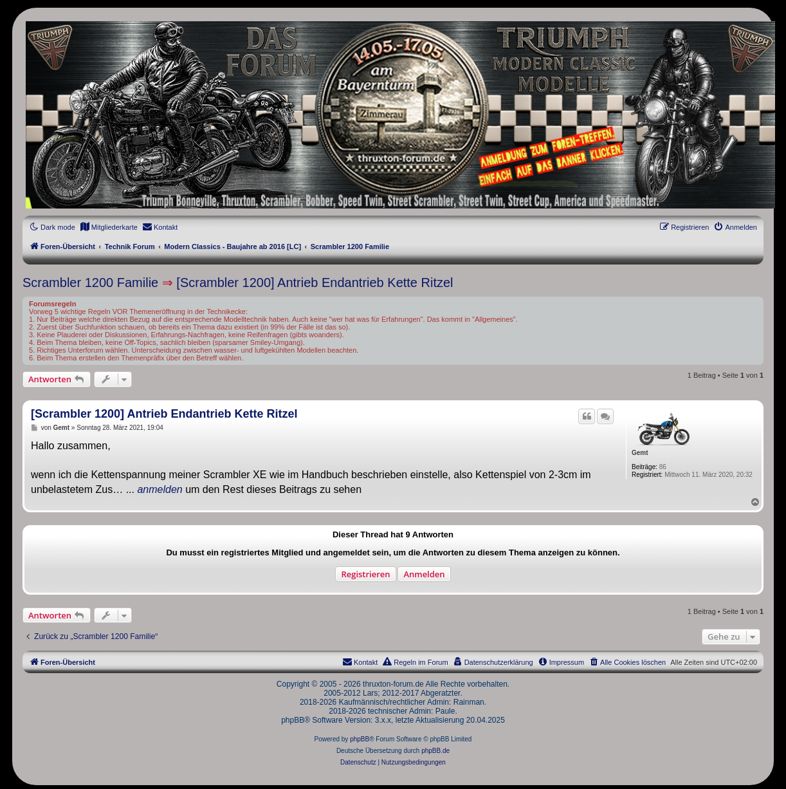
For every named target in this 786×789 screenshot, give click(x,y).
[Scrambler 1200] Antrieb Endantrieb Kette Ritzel (314, 282)
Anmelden (423, 574)
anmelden (159, 489)
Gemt (640, 452)
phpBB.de (435, 750)
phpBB (359, 739)
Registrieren (365, 574)
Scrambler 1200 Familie (90, 282)
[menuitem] (109, 227)
